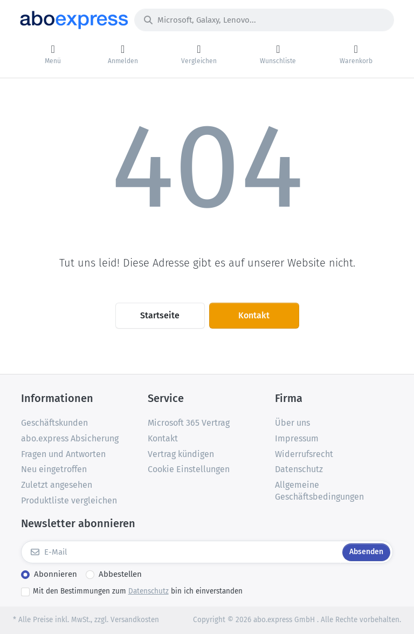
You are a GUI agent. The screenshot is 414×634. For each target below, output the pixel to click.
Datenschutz (148, 591)
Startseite (160, 315)
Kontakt (254, 315)
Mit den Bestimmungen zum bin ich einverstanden (138, 591)
